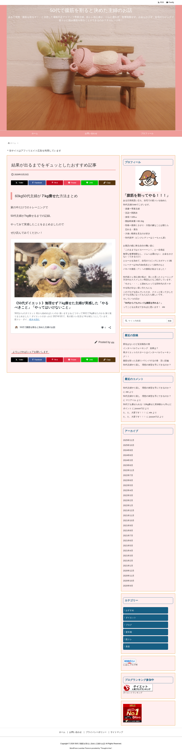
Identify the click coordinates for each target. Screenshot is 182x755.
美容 (128, 646)
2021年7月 (128, 535)
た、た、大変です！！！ (134, 412)
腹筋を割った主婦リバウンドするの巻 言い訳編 (146, 360)
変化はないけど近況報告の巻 (136, 344)
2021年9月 (128, 525)
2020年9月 (128, 586)
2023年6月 (128, 465)
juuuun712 (139, 408)
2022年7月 (128, 475)
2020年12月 (128, 570)
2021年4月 (128, 550)
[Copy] (107, 182)
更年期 (129, 632)
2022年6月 (128, 480)
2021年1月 (128, 565)
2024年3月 (128, 460)
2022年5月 (128, 485)
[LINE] (89, 182)
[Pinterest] (54, 182)
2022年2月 (128, 500)
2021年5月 (128, 545)
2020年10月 (128, 580)
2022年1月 (128, 505)
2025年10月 (128, 445)
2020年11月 (128, 575)
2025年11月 (128, 440)
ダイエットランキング (132, 693)
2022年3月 (128, 495)
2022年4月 (128, 490)
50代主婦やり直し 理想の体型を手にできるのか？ (147, 365)
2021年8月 (128, 530)
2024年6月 (128, 455)
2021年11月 (128, 515)
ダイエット (131, 617)
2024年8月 (128, 450)
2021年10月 (128, 520)
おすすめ (130, 610)
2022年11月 (128, 470)
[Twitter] (19, 182)
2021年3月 (128, 555)
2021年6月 (128, 540)
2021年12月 (128, 510)
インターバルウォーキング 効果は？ (140, 348)
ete (112, 342)
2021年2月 (128, 560)
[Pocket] (72, 182)
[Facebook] (37, 182)
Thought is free (106, 748)
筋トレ (129, 639)
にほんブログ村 (130, 664)
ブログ (129, 625)
